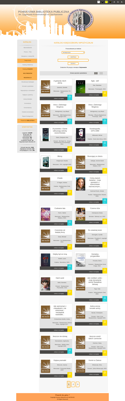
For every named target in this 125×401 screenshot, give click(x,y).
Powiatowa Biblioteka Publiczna (43, 11)
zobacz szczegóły (59, 98)
